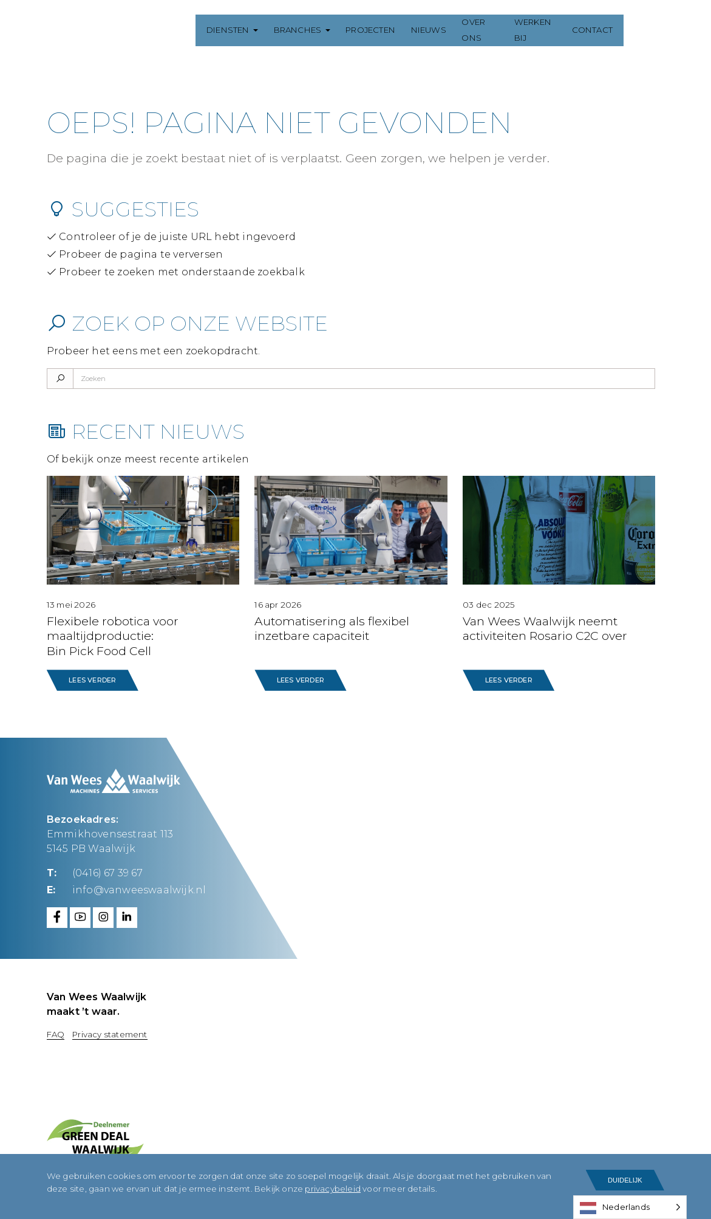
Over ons (477, 30)
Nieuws (421, 30)
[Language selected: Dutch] (630, 1207)
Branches (291, 30)
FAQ (56, 1033)
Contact (602, 30)
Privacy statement (109, 1033)
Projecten (363, 30)
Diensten (220, 30)
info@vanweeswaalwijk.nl (139, 889)
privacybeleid (333, 1189)
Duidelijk (625, 1180)
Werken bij (541, 30)
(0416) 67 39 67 (107, 872)
